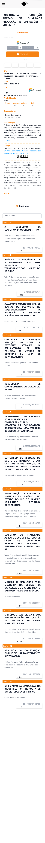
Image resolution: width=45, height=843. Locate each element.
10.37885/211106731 (32, 292)
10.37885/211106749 (31, 523)
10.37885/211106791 (32, 482)
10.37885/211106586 (31, 638)
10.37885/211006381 (31, 603)
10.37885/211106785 (31, 248)
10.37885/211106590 (31, 570)
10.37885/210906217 (31, 446)
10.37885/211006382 (31, 405)
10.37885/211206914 (31, 674)
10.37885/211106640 (31, 328)
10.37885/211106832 (31, 372)
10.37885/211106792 (31, 704)
